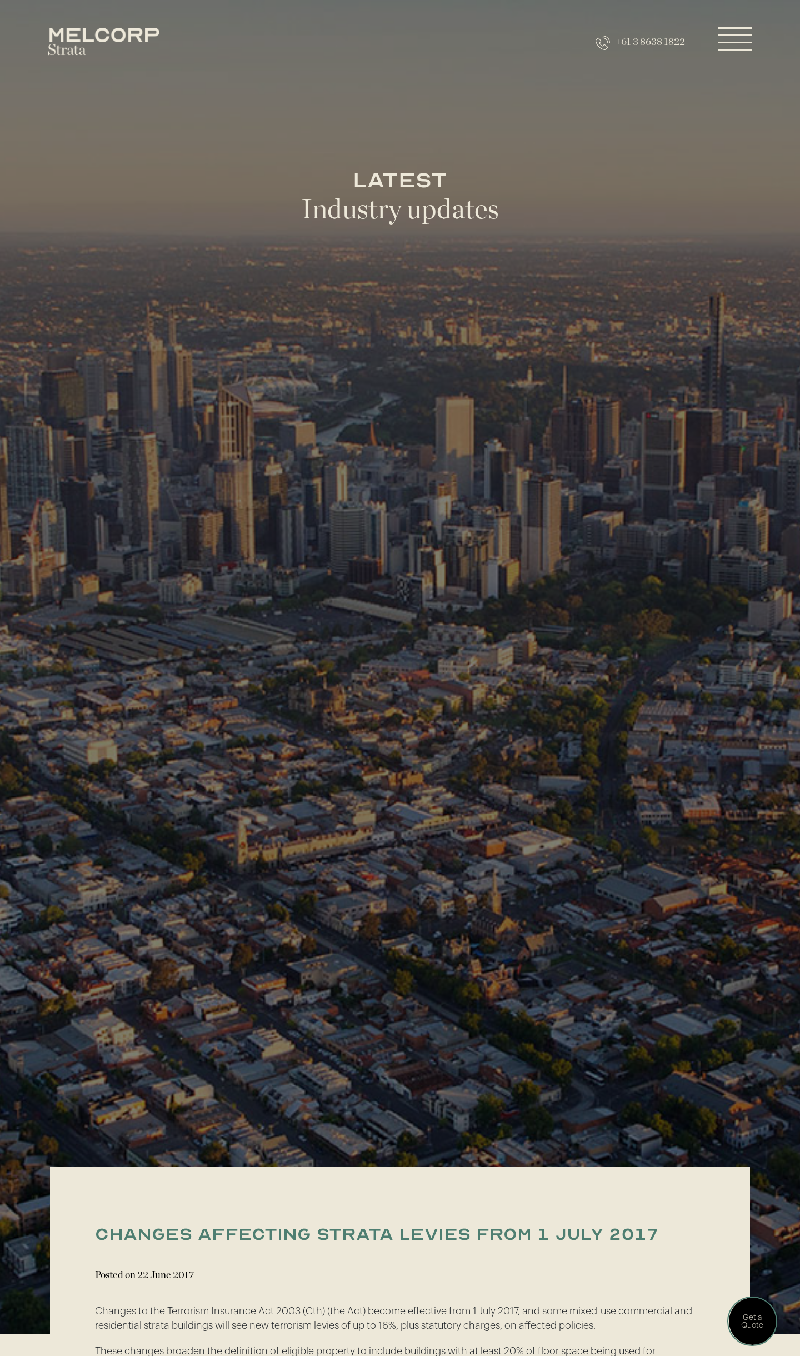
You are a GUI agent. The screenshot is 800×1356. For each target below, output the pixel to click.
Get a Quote (752, 1321)
